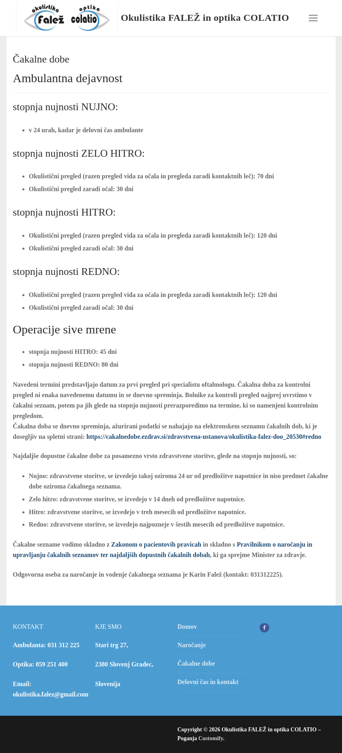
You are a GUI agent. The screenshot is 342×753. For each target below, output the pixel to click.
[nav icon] (313, 18)
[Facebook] (264, 627)
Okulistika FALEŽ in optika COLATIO (205, 17)
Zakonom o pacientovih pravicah (156, 544)
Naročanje (192, 645)
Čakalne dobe (196, 663)
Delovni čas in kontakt (208, 681)
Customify (210, 738)
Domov (187, 626)
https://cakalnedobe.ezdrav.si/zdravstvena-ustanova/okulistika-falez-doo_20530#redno (203, 436)
